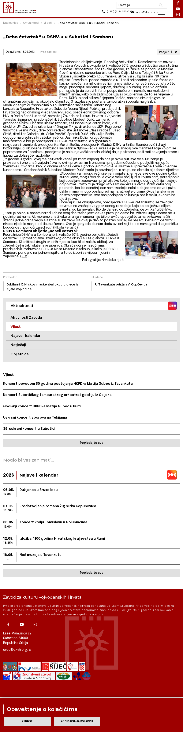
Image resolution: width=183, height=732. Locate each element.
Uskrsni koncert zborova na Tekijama (35, 418)
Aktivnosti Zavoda (26, 318)
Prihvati (27, 721)
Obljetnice (20, 354)
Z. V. (24, 256)
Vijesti (48, 23)
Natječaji (18, 345)
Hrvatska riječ (112, 260)
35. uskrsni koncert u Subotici (29, 429)
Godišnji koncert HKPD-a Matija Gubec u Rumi (42, 406)
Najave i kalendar (26, 336)
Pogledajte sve (91, 443)
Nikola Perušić (65, 227)
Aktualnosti (31, 23)
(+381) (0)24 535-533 (109, 13)
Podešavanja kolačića (77, 721)
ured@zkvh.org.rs (17, 650)
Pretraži (158, 5)
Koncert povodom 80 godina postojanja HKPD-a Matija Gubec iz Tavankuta (68, 384)
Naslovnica (10, 23)
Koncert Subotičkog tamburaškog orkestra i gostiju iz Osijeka (57, 395)
